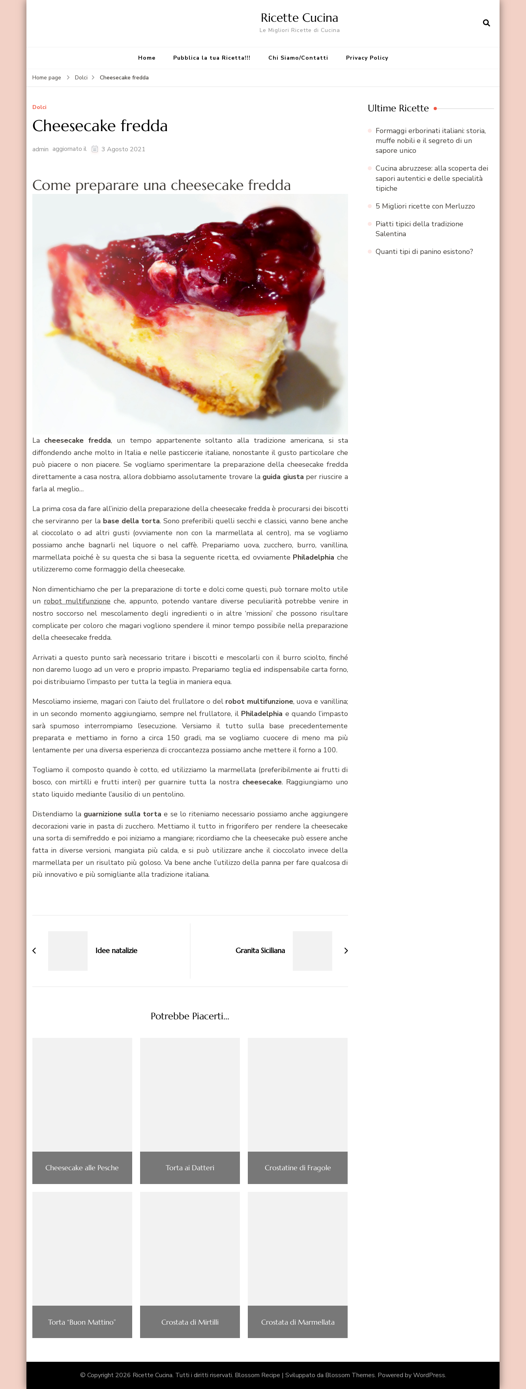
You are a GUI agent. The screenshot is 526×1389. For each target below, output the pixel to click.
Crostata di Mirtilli (190, 1322)
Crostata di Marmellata (298, 1322)
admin (40, 149)
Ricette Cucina (300, 17)
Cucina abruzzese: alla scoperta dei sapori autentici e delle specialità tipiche (432, 178)
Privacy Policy (367, 58)
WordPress (429, 1375)
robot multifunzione (77, 601)
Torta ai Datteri (190, 1167)
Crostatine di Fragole (298, 1167)
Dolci (39, 108)
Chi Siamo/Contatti (298, 58)
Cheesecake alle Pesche (82, 1167)
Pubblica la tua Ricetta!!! (212, 58)
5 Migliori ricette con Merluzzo (425, 206)
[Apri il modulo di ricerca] (486, 23)
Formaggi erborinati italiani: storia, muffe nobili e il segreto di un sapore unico (431, 140)
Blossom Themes (350, 1375)
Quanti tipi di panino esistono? (424, 251)
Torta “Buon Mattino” (82, 1322)
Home (146, 58)
